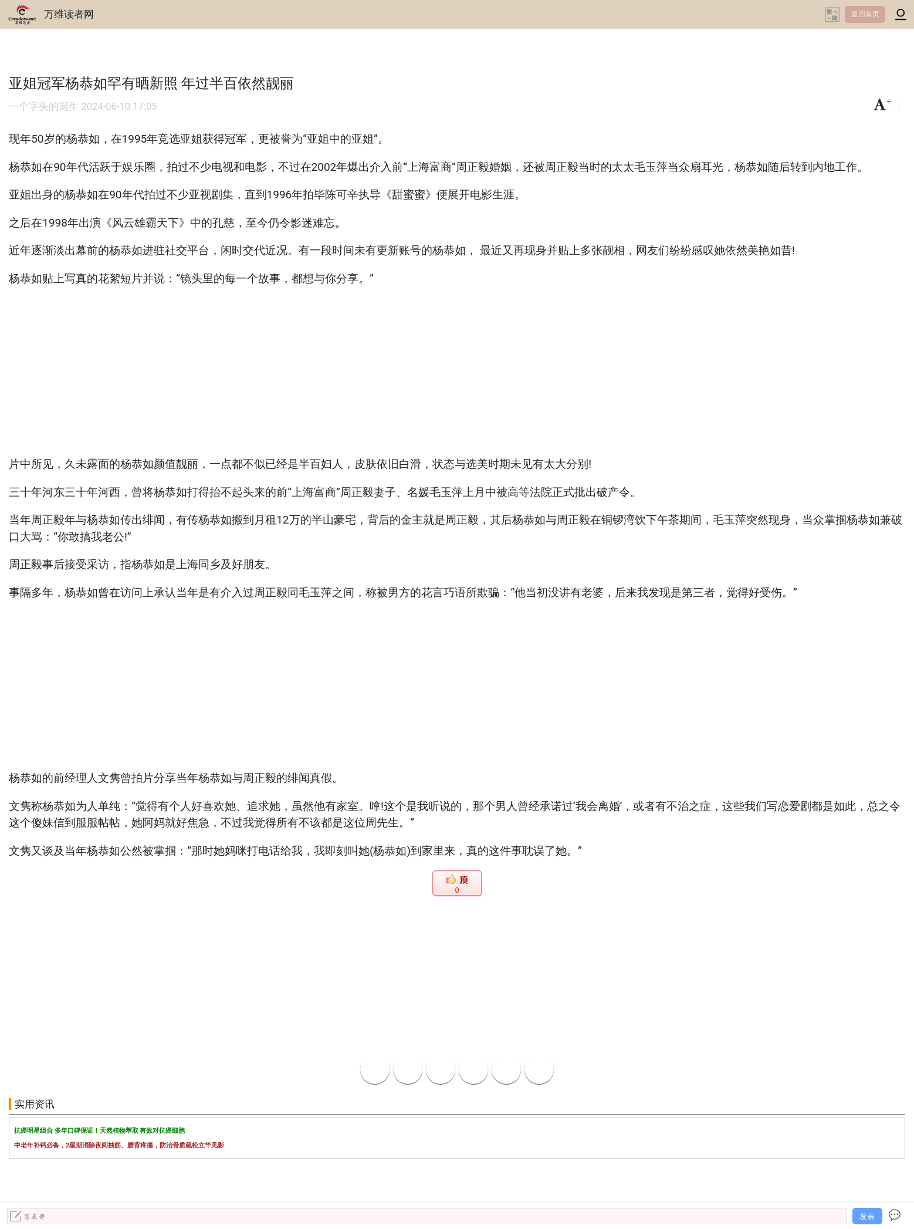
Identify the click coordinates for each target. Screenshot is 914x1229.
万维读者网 (69, 14)
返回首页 (865, 14)
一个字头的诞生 (44, 106)
